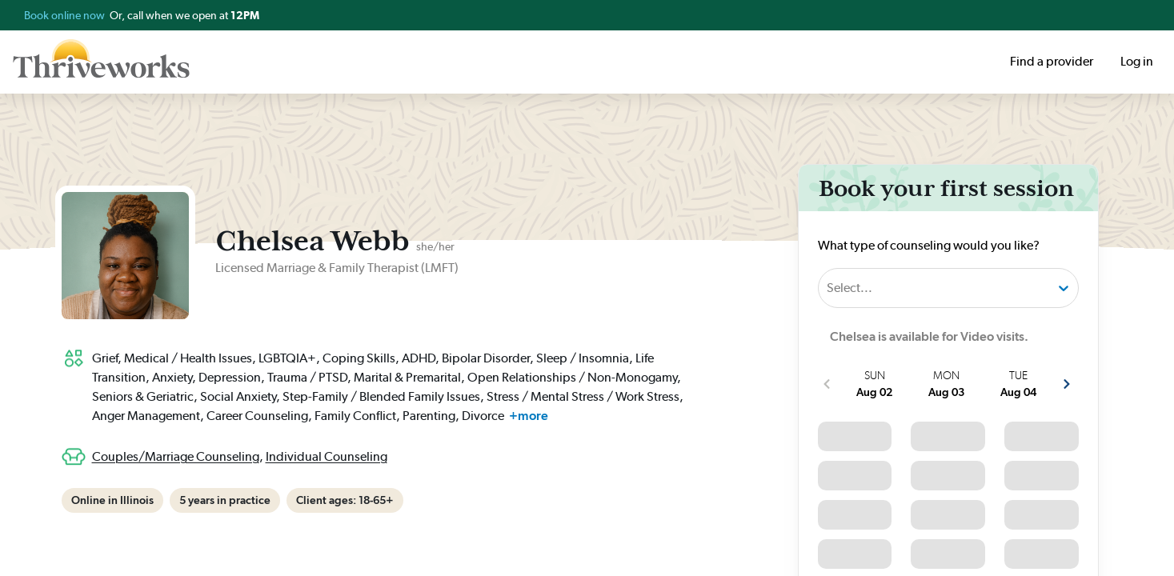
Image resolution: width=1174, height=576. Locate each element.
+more (528, 415)
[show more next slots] (1067, 384)
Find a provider (1051, 61)
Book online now (65, 15)
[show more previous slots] (827, 384)
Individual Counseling (326, 456)
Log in (1136, 61)
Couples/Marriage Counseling (175, 456)
